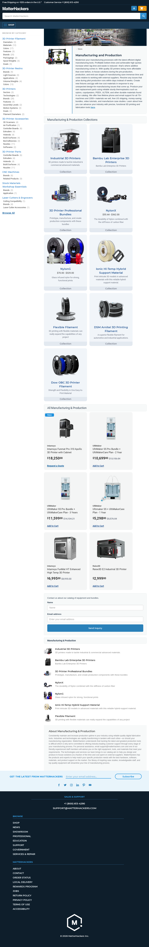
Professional (22, 836)
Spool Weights (11, 61)
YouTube (90, 785)
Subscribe (128, 776)
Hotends (8, 134)
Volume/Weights (12, 81)
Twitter (65, 785)
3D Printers (8, 88)
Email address (54, 614)
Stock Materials (11, 183)
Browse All (8, 212)
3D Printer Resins (12, 68)
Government (21, 849)
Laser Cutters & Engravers (17, 197)
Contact (18, 873)
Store (80, 49)
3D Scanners (10, 122)
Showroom (20, 831)
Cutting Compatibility (14, 201)
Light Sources (11, 75)
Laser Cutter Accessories (16, 207)
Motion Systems (12, 108)
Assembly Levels (12, 105)
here (93, 107)
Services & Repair (24, 854)
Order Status (22, 877)
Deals (7, 64)
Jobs (16, 891)
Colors (8, 48)
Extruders (9, 131)
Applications (10, 78)
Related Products (12, 178)
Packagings (10, 58)
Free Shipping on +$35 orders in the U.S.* (22, 2)
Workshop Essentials (14, 186)
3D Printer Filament (14, 38)
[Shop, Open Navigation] (8, 24)
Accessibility (21, 909)
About (17, 868)
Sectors (8, 92)
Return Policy (22, 895)
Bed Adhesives (11, 141)
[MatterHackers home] (74, 923)
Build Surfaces (11, 138)
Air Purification (11, 125)
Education (20, 840)
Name (50, 602)
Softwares (9, 147)
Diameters (9, 42)
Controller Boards (12, 128)
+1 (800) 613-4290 (70, 2)
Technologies (11, 95)
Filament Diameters (13, 114)
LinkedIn (77, 785)
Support (18, 845)
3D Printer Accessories (15, 118)
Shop (16, 822)
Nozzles (9, 144)
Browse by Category (14, 33)
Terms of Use (21, 904)
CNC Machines (10, 172)
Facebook (59, 785)
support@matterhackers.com (74, 808)
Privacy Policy (22, 900)
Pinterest (84, 785)
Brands (8, 54)
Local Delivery (22, 882)
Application (10, 193)
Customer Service (52, 2)
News (16, 827)
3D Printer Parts (11, 151)
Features (9, 51)
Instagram (71, 785)
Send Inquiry (95, 628)
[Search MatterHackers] (143, 16)
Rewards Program (25, 886)
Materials (9, 45)
